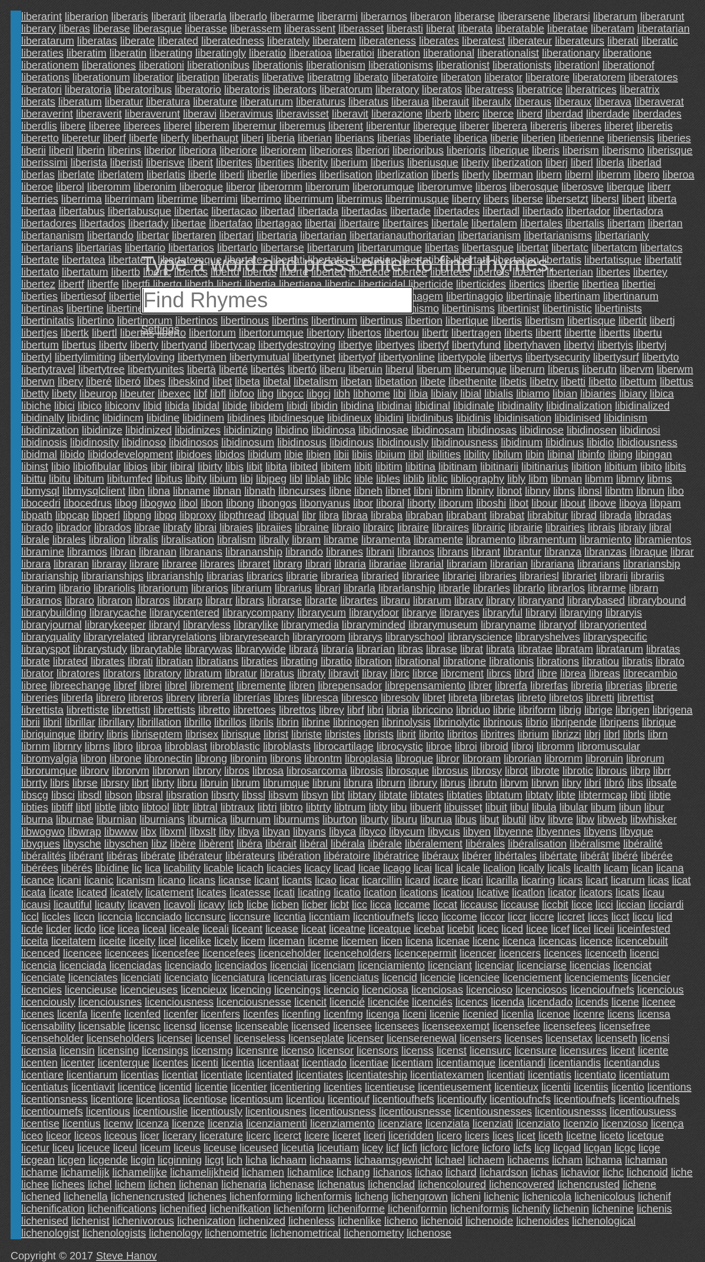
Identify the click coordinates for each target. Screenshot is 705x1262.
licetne (581, 1135)
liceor (58, 1135)
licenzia (225, 1123)
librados (112, 527)
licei (582, 929)
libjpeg (271, 478)
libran (123, 551)
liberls (445, 174)
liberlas (38, 174)
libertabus (82, 211)
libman (566, 478)
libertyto (660, 357)
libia (418, 393)
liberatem (334, 41)
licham (567, 1160)
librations (558, 661)
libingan (654, 454)
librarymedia (310, 624)
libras (410, 649)
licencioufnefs (602, 989)
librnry (67, 746)
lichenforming (261, 1196)
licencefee (176, 953)
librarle (454, 588)
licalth (587, 868)
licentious (108, 1111)
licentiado (324, 1062)
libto (129, 807)
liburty (374, 819)
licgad (567, 1148)
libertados (102, 223)
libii (341, 454)
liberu (333, 369)
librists (379, 734)
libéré (625, 856)
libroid (494, 746)
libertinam (577, 296)
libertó (302, 369)
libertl (104, 333)
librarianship (49, 576)
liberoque (201, 187)
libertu (647, 333)
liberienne (581, 138)
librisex (201, 734)
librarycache (118, 612)
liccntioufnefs (383, 916)
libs (635, 783)
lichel (100, 1184)
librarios (209, 588)
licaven (144, 904)
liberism (581, 150)
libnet (398, 491)
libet (222, 381)
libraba (387, 515)
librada (615, 515)
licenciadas (136, 965)
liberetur (81, 138)
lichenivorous (143, 1221)
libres (286, 697)
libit (255, 466)
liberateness (387, 41)
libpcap (72, 515)
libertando (110, 235)
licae (369, 868)
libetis (513, 381)
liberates (439, 41)
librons (285, 758)
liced (512, 929)
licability (182, 868)
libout (573, 503)
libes (154, 381)
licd (664, 916)
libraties (259, 661)
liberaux (572, 101)
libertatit (662, 260)
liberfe (143, 138)
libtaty (539, 795)
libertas (442, 247)
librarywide (261, 649)
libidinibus (429, 418)
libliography (477, 478)
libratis (637, 661)
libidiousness (647, 442)
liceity (142, 941)
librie (504, 710)
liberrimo (261, 199)
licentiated (269, 1075)
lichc (612, 1172)
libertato (40, 272)
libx (149, 831)
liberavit (350, 114)
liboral (390, 503)
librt (140, 783)
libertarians (47, 247)
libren (302, 685)
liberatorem (599, 77)
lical (444, 868)
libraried (380, 576)
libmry (630, 478)
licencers (520, 953)
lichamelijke (139, 1172)
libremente (261, 685)
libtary (362, 795)
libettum (638, 381)
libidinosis (44, 442)
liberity (312, 162)
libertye (355, 345)
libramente (438, 539)
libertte (580, 333)
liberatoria (88, 89)
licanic (99, 880)
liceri (374, 1135)
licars (570, 880)
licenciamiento (391, 965)
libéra (250, 843)
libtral (205, 807)
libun (630, 807)
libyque (636, 831)
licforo (496, 1148)
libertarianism (489, 235)
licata (33, 892)
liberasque (157, 28)
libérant (86, 856)
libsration (187, 795)
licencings (297, 989)
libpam (665, 503)
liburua (436, 819)
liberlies (299, 174)
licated (92, 892)
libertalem (495, 223)
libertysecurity (558, 357)
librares (217, 564)
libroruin (604, 758)
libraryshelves (548, 637)
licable (219, 868)
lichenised (44, 1221)
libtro (291, 807)
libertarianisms (557, 235)
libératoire (347, 856)
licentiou (305, 1099)
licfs (522, 1148)
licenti (204, 1062)
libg (265, 393)
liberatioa (310, 53)
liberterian (570, 272)
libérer (477, 856)
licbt (339, 904)
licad (344, 868)
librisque (240, 734)
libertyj (651, 345)
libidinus (565, 442)
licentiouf (348, 1099)
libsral (149, 795)
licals (559, 868)
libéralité (642, 843)
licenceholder (289, 953)
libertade (410, 211)
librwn (545, 783)
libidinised (577, 418)
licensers (480, 1038)
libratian (174, 661)
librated (70, 661)
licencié (347, 1002)
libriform (537, 710)
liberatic (659, 41)
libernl (579, 174)
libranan (157, 551)
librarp (188, 600)
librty (163, 783)
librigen (632, 710)
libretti (600, 697)
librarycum (321, 612)
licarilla (502, 880)
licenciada (82, 965)
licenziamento (342, 1123)
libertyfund (476, 345)
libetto (603, 381)
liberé (99, 381)
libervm (637, 369)
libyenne (514, 831)
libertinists (618, 308)
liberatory (397, 89)
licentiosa (158, 1099)
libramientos (662, 539)
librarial (427, 564)
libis (234, 466)
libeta (247, 381)
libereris (548, 126)
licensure (535, 1050)
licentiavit (93, 1087)
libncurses (302, 491)
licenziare (400, 1123)
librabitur (547, 515)
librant (486, 551)
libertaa (38, 211)
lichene (639, 1184)
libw (585, 819)
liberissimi (44, 162)
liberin (91, 150)
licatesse (250, 892)
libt (338, 795)
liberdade (607, 114)
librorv (94, 770)
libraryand (541, 600)
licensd (180, 1026)
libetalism (316, 381)
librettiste (88, 710)
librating (299, 661)
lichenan (199, 1184)
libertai (320, 223)
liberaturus (320, 101)
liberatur (124, 101)
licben (285, 904)
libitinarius (544, 466)
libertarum (330, 247)
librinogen (356, 722)
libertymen (202, 357)
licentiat (180, 1075)
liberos (491, 187)
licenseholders (120, 1038)
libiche (36, 405)
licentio (627, 1087)
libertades (456, 211)
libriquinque (48, 734)
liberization (517, 162)
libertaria (277, 235)
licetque (645, 1135)
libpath (36, 515)
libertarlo (237, 247)
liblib (413, 478)
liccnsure (249, 916)
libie (293, 454)
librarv (468, 600)
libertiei (638, 284)
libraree (179, 564)
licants (297, 880)
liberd (530, 114)
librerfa (511, 685)
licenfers (220, 1014)
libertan (665, 223)
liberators (295, 89)
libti (638, 795)
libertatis (561, 260)
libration (373, 661)
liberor (241, 187)
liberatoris (247, 89)
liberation (398, 53)
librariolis (114, 588)
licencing (251, 989)
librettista (42, 710)
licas (658, 880)
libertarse (282, 247)
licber (314, 904)
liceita (34, 941)
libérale (385, 843)
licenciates (93, 977)
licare (445, 880)
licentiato (595, 1075)
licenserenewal (421, 1038)
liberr (659, 187)
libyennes (558, 831)
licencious (660, 989)
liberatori (41, 89)
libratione (464, 661)
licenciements (596, 977)
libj (246, 478)
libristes (343, 734)
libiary (633, 393)
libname (191, 491)
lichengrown (419, 1196)
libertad (277, 211)
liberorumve (444, 187)
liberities (274, 162)
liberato (371, 77)
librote (545, 770)
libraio (346, 527)
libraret (254, 564)
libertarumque (389, 247)
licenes (37, 1014)
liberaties (42, 53)
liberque (625, 187)
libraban (424, 515)
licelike (195, 941)
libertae (188, 223)
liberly (476, 174)
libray (374, 673)
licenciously (48, 1002)
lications (419, 892)
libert (633, 199)
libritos (462, 734)
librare (144, 564)
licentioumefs (52, 1111)
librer (480, 685)
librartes (359, 600)
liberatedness (232, 41)
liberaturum (266, 101)
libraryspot (45, 649)
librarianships (112, 576)
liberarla (208, 16)
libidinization (50, 430)
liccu (643, 916)
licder (58, 929)
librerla (77, 697)
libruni (326, 783)
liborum (455, 503)
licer (150, 1135)
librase (441, 649)
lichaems (528, 1160)
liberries (39, 199)
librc (400, 673)
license (216, 1026)
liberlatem (121, 174)
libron (93, 758)
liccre (541, 916)
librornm (563, 758)
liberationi (161, 65)
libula (544, 807)
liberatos (442, 89)
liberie (504, 138)
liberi (252, 138)
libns (564, 491)
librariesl (539, 576)
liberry (466, 199)
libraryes (459, 612)
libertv (113, 345)
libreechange (80, 685)
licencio (341, 989)
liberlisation (346, 174)
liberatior (153, 77)
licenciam (333, 965)
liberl (582, 162)
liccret (571, 916)
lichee (35, 1184)
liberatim (87, 53)
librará (304, 649)
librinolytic (456, 722)
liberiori (372, 150)
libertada (318, 211)
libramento (490, 539)
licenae (452, 941)
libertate (40, 260)
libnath (259, 491)
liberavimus (246, 114)
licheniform (299, 1208)
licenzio (581, 1123)
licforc (434, 1148)
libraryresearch (255, 637)
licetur (35, 1148)
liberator (503, 77)
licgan (597, 1148)
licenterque (124, 1062)
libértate (558, 856)
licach (250, 868)
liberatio (267, 53)
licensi (655, 1038)
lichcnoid (647, 1172)
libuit (496, 807)
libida (177, 405)
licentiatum (644, 1075)
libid (152, 405)
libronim (248, 758)
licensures (583, 1050)
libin (535, 454)
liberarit (168, 16)
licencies (41, 989)
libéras (122, 856)
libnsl (590, 491)
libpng (137, 515)
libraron (114, 600)
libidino (291, 430)
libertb (125, 272)
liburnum (250, 819)
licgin (143, 1160)
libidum (264, 454)
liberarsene (524, 16)
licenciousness (178, 1002)
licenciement (531, 977)
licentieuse (390, 1087)
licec (488, 929)
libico (90, 405)
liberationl (577, 65)
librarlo (529, 588)
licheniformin (417, 1208)
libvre (560, 819)
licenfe (106, 1014)
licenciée (388, 1002)
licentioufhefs (404, 1099)
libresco (359, 697)
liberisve (165, 162)
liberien (538, 138)
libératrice (396, 856)
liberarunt (662, 16)
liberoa (678, 174)
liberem (212, 126)
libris (117, 734)
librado (37, 527)
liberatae (567, 28)
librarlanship (407, 588)
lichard (461, 1172)
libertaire (359, 223)
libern (549, 174)
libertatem (132, 260)
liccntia (290, 916)
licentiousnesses (493, 1111)
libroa (149, 746)
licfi (409, 1148)
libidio (599, 442)
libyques (40, 843)
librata (500, 649)
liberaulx (491, 101)
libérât (594, 856)
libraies (236, 527)
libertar (153, 235)
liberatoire (414, 77)
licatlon (528, 892)
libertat (532, 247)
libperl (106, 515)
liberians (354, 138)
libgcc (290, 393)
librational (417, 661)
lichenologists (114, 1233)
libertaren (194, 235)
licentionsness (54, 1099)
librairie (526, 527)
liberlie (262, 174)
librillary (116, 722)
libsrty (225, 795)
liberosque (534, 187)
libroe (439, 746)
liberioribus (418, 150)
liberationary (571, 53)
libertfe (103, 284)
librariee (420, 576)
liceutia (297, 1148)
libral (660, 527)
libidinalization (579, 405)
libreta (462, 697)
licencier (650, 977)
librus (452, 783)
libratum (203, 673)
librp (640, 770)
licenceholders (358, 953)
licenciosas (437, 989)
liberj (557, 162)
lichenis (654, 1208)
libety (64, 393)
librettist (635, 697)
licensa (653, 1014)
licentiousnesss (571, 1111)
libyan (276, 831)
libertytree (101, 369)
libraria (350, 564)
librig (570, 710)
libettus (676, 381)
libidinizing (248, 430)
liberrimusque (417, 199)
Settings (160, 329)
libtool (155, 807)
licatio (346, 892)
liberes (585, 126)
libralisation (187, 539)
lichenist (90, 1221)
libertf (71, 284)
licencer (477, 953)
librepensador (350, 685)
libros (236, 770)
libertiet (126, 296)
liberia (281, 138)
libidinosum (247, 442)
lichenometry (373, 1233)
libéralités (43, 856)
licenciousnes (110, 1002)
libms (659, 478)
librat (471, 649)
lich (234, 1160)
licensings (165, 1050)
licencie (438, 977)
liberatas (97, 41)
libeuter (137, 393)
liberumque (480, 369)
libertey (650, 272)
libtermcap (603, 795)
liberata (475, 28)
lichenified (182, 1208)
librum (245, 783)
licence (596, 941)
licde (32, 929)
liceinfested (643, 929)
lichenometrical (305, 1233)
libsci (63, 795)
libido (72, 454)
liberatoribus (143, 89)
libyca (342, 831)
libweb (613, 819)
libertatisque (612, 260)
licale (468, 868)
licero (449, 1135)
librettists (174, 710)
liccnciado (158, 916)
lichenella (85, 1196)
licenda (507, 1002)
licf (392, 1148)
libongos (277, 503)
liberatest (483, 41)
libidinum (522, 442)
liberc (467, 114)
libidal (206, 405)
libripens (619, 722)
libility (477, 454)
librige (598, 710)
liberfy (175, 138)
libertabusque (139, 211)
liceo (32, 1135)
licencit (310, 1002)
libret (433, 697)
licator (562, 892)
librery (180, 697)
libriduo (473, 710)
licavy (211, 904)
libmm (599, 478)
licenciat (632, 965)
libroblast (186, 746)
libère (183, 843)
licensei (175, 1038)
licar (349, 880)
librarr (218, 600)
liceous (120, 1135)
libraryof (557, 624)
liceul (125, 1148)
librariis (647, 576)
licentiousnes (276, 1111)
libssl (253, 795)
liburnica (207, 819)
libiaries (598, 393)
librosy (486, 770)
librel (176, 685)
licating (314, 892)
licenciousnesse (253, 1002)
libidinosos (193, 442)
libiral (182, 466)
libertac (191, 211)
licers (477, 1135)
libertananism (52, 235)
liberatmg (328, 77)
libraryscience (480, 637)
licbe (257, 904)
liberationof (628, 65)
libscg (34, 795)
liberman (513, 174)
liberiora (197, 150)
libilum (508, 454)
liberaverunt (152, 114)
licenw (118, 1123)
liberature (215, 101)
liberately (288, 41)
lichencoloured (452, 1184)
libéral (314, 843)
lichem (130, 1184)
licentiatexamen (447, 1075)
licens (620, 1014)
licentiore (112, 1099)
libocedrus (88, 503)
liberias (394, 138)
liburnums (297, 819)
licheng (371, 1196)
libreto (531, 697)
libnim (449, 491)
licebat (429, 929)
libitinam (457, 466)
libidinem (203, 418)
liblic (437, 478)
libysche (82, 843)
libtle (105, 807)
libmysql (40, 491)
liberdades (656, 114)
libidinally (42, 418)
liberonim (154, 187)
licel (167, 941)
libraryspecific (615, 637)
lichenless (311, 1221)
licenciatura (238, 977)
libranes (344, 551)
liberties (39, 296)
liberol (70, 187)
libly (516, 478)
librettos (297, 710)
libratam (574, 649)
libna (159, 491)
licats (628, 892)
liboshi (491, 503)
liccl (30, 916)
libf (200, 393)
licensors (378, 1050)
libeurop (98, 393)
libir (159, 466)
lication (380, 892)
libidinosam (437, 430)
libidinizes (198, 430)
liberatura (168, 101)
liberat (440, 28)
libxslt (202, 831)
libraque (648, 551)
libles (388, 478)
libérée (657, 856)
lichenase (291, 1184)
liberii (33, 150)
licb (235, 904)
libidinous (352, 442)
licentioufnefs (585, 1099)
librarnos (41, 600)
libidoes (194, 454)
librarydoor (374, 612)
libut (489, 819)
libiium (390, 454)
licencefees (228, 953)
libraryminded (373, 624)
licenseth (616, 1038)
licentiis (591, 1087)
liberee (105, 126)
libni (423, 491)
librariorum (163, 588)
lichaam (288, 1160)
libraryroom (318, 637)
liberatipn (198, 77)
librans (452, 551)
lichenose (428, 1233)
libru (187, 783)
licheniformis (479, 1208)
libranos (416, 551)
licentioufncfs (520, 1099)
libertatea (83, 260)
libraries (498, 576)
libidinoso (144, 442)
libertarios (191, 247)
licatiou (457, 892)
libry (572, 783)
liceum (155, 1148)
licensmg (212, 1050)
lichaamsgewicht (393, 1160)
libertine (85, 308)
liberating (170, 53)
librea (573, 673)
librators (122, 673)
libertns (137, 333)
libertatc (570, 247)
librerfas (549, 685)
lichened (41, 1196)
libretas (497, 697)
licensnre (257, 1050)
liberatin (128, 53)
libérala (348, 843)
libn (136, 491)
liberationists (522, 65)
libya (248, 831)
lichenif (654, 1196)
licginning (180, 1160)
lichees (68, 1184)
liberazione (396, 114)
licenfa (72, 1014)
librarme (607, 588)
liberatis (240, 77)
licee (537, 929)
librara (36, 564)
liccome (459, 916)
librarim (38, 588)
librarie (302, 576)
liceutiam (338, 1148)
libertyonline (406, 357)
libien (318, 454)
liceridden (411, 1135)
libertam (626, 223)
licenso (297, 1050)
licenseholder (52, 1038)
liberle (202, 174)
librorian (522, 758)
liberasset (361, 28)
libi (399, 393)
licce (581, 904)
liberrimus (360, 199)
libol (188, 503)
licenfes (261, 1014)
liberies (674, 138)
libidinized (148, 430)
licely (226, 941)
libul (519, 807)
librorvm (130, 770)
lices (502, 1135)
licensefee (516, 1026)
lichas (544, 1172)
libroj (522, 746)
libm (538, 478)
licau (653, 892)
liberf (114, 138)
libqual (283, 515)
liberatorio (198, 89)
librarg (288, 564)
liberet (618, 126)
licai (423, 868)
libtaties (465, 795)
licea (128, 929)
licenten (39, 1062)
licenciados (241, 965)
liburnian (116, 819)
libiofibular (97, 466)
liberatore (548, 77)
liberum (434, 369)
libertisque (591, 320)
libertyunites (156, 369)
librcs (498, 673)
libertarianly (622, 235)
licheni (466, 1196)
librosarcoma (316, 770)
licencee (82, 953)
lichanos (392, 1172)
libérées (39, 868)
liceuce (93, 1148)
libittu (33, 478)
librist (276, 734)
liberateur (530, 41)
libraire (413, 527)
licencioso (489, 989)
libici (64, 405)
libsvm (283, 795)
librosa (268, 770)
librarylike (255, 624)
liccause (520, 904)
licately (126, 892)
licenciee (479, 977)
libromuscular (608, 746)
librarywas (208, 649)
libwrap (84, 831)
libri (375, 710)
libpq (165, 515)
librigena (673, 710)
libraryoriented (613, 624)
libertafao (230, 223)
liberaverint (47, 114)
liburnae (75, 819)
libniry (480, 491)
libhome (371, 393)
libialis (498, 393)
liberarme (292, 16)
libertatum (85, 272)
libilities (443, 454)
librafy (177, 527)
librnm (35, 746)
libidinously (403, 442)
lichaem (486, 1160)
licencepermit (425, 953)
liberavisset (302, 114)
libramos (87, 551)
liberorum (327, 187)
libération (299, 856)
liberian (315, 138)
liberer (474, 126)
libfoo (242, 393)
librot (516, 770)
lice (107, 929)
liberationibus (218, 65)
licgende (108, 1160)
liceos (87, 1135)
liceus (187, 1148)
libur (654, 807)
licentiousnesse (415, 1111)
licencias (590, 965)
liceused (258, 1148)
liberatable (519, 28)
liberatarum (47, 41)
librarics (265, 576)
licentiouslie (160, 1111)
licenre (588, 1014)
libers (496, 199)
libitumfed (129, 478)
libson (118, 795)
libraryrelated (114, 637)
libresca (320, 697)
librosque (407, 770)
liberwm (675, 369)
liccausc (479, 904)
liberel (178, 126)
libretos (566, 697)
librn (658, 734)
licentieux (516, 1087)
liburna (37, 819)
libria (397, 710)
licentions (669, 1087)
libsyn (314, 795)
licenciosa (385, 989)
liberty (144, 345)
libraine (312, 527)
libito (651, 466)
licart (596, 880)
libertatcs (661, 247)
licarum (628, 880)
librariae (387, 564)
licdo (85, 929)
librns (97, 746)
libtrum (350, 807)
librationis (511, 661)
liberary (38, 28)
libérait (280, 843)
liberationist (463, 65)
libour (544, 503)
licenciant (450, 965)
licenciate (43, 977)
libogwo (158, 503)
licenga (383, 1014)
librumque (286, 783)
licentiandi (522, 1062)
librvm (514, 783)
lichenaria (244, 1184)
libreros (145, 697)
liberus (563, 369)
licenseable (262, 1026)
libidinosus (302, 442)
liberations (45, 77)
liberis (545, 150)
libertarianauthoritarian (402, 235)
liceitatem (73, 941)
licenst (452, 1050)
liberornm (280, 187)
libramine (42, 551)
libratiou (600, 661)
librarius (293, 588)
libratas (663, 649)
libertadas (364, 211)
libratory (162, 673)
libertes (613, 272)
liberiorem (283, 150)
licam (616, 868)
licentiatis (549, 1075)
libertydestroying (297, 345)
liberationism (335, 65)
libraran (71, 564)
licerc (258, 1135)
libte (566, 795)
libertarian (323, 235)
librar (681, 551)
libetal (277, 381)
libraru (395, 600)
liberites (234, 162)
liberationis (277, 65)
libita (276, 466)
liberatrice (540, 89)
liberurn (527, 369)
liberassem (256, 28)
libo (675, 491)
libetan (356, 381)
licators (595, 892)
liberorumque (383, 187)
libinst (34, 466)
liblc (342, 478)
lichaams (330, 1160)
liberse (527, 199)
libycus (444, 831)
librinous (502, 722)
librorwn (170, 770)
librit (406, 734)
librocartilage (344, 746)
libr (309, 515)
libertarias (99, 247)
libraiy (632, 527)
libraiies (274, 527)
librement (211, 685)
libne (340, 491)
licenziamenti (277, 1123)
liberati (622, 41)
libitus (169, 478)
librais (602, 527)
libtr (180, 807)
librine (316, 722)
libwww (121, 831)
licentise (40, 1123)
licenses (523, 1038)
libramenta (386, 539)
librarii (614, 576)
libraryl (164, 624)
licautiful (72, 904)
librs (59, 783)
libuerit (425, 807)
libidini (389, 418)
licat (681, 880)
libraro (79, 600)
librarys (365, 637)
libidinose (542, 430)
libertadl (501, 211)
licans (201, 880)
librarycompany (258, 612)
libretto (214, 710)
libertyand (184, 345)
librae (147, 527)
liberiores (331, 150)
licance (37, 880)
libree (34, 685)
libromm (555, 746)
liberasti (404, 28)
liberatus (368, 101)
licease (281, 929)
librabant (466, 515)
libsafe (661, 783)
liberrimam (129, 199)
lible (363, 478)
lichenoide (489, 1221)
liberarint (41, 16)
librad (584, 515)
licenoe (553, 1014)
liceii (604, 929)
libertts (614, 333)
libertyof (356, 357)
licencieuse (91, 989)
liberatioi (354, 53)
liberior (160, 150)
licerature (221, 1135)
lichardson (504, 1172)
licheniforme (356, 1208)
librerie (661, 685)
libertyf (433, 345)
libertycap (233, 345)
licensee (352, 1026)
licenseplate (316, 1038)
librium (533, 734)
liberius (387, 162)
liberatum (80, 101)
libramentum (547, 539)
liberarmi (337, 16)
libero (646, 174)
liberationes (109, 65)
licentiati (505, 1075)
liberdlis (39, 126)
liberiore (238, 150)
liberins (124, 150)
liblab (317, 478)
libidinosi (640, 430)
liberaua (410, 101)
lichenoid (442, 1221)
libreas (604, 673)
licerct (287, 1135)
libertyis (615, 345)
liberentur (388, 126)
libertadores (49, 223)
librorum (645, 758)
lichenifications (122, 1208)
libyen (477, 831)
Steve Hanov (126, 1255)
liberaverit (99, 114)
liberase (111, 28)
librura (358, 783)
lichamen (263, 1172)
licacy (317, 868)
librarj (328, 588)
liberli (232, 174)
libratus (277, 673)
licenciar (494, 965)
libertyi (579, 345)
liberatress (489, 89)
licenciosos (541, 989)
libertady (148, 223)
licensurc (490, 1050)
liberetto (40, 138)
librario (75, 588)
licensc (144, 1026)
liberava (612, 101)
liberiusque (432, 162)
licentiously (216, 1111)
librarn (643, 588)
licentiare (42, 1075)
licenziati (493, 1123)
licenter (78, 1062)
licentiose (205, 1099)
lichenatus (341, 1184)
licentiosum (256, 1099)
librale (35, 539)
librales (69, 539)
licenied (481, 1014)
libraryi (541, 612)
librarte (321, 600)
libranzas (605, 551)
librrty (34, 783)
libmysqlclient (93, 491)
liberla (610, 162)
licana (670, 868)
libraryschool (415, 637)
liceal (154, 929)
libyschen (126, 843)
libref (125, 685)
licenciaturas (297, 977)
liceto (612, 1135)
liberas (74, 28)
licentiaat (278, 1062)
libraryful (503, 612)
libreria (586, 685)
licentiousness (343, 1111)
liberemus (302, 126)
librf (355, 710)
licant (266, 880)
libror (447, 758)
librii (30, 722)
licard (417, 880)
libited (304, 466)
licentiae (368, 1062)
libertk (74, 333)
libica (662, 393)
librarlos (566, 588)
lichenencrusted (148, 1196)
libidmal (39, 454)
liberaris (129, 16)
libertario (145, 247)
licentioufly (461, 1099)
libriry (91, 734)
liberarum (615, 16)
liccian (631, 904)
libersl (605, 199)
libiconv (122, 405)
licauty (110, 904)
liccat (445, 904)
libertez (38, 284)
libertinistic (567, 308)
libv (537, 819)
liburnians (162, 819)
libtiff (62, 807)
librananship (254, 551)
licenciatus (354, 977)
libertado (542, 211)
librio (537, 722)
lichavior (580, 1172)
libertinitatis (47, 320)
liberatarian (663, 28)
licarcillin (382, 880)
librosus (450, 770)
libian (565, 393)
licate (61, 892)
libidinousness (464, 442)
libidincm (122, 418)
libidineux (349, 418)
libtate (393, 795)
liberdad (564, 114)
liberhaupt (215, 138)
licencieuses (149, 989)
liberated (178, 41)
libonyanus (325, 503)
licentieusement (454, 1087)
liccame (412, 904)
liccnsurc (205, 916)
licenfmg (343, 1014)
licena (419, 941)
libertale (449, 223)
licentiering (295, 1087)
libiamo (532, 393)
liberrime (177, 199)
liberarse (474, 16)
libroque (414, 758)
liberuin (365, 369)
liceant (247, 929)
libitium (620, 466)
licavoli (179, 904)
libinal (560, 454)
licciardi (666, 904)
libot (519, 503)
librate (35, 661)
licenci (644, 953)
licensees (397, 1026)
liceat (313, 929)
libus (465, 819)
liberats (38, 101)
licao (326, 880)
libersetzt (567, 199)
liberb (438, 114)
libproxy (197, 515)
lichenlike (359, 1221)
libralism (236, 539)
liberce (498, 114)
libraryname (508, 624)
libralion (107, 539)
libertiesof (83, 296)
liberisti (126, 162)
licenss (417, 1050)
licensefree (624, 1026)
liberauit (450, 101)
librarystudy (100, 649)
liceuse (220, 1148)
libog (126, 503)
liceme (323, 941)
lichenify (531, 1208)
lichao (428, 1172)
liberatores (652, 77)
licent (622, 1050)
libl (296, 478)
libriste (306, 734)
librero (110, 697)
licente (653, 1050)
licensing (118, 1050)
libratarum (619, 649)
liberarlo (248, 16)
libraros (152, 600)
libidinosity (94, 442)
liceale (184, 929)
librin (287, 722)
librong (211, 758)
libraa (355, 515)
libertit (632, 320)
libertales (541, 223)
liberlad (644, 162)
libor (363, 503)
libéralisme (595, 843)
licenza (152, 1123)
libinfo (591, 454)
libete (433, 381)
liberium (349, 162)
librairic (488, 527)
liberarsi (571, 16)
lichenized (261, 1221)
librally (274, 539)
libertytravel (48, 369)
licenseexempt (456, 1026)
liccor (492, 916)
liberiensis (630, 138)
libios (135, 466)
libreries (39, 697)
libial (471, 393)
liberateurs (579, 41)
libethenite (472, 381)
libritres (497, 734)
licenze (188, 1123)
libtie (660, 795)
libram (306, 539)
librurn (390, 783)
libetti (573, 381)
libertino (95, 320)
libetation (396, 381)
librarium (251, 588)
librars (250, 600)
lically (531, 868)
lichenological (604, 1221)
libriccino (432, 710)
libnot (509, 491)
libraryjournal (51, 624)
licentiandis (574, 1062)
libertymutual (260, 357)
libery (70, 381)
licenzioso (624, 1123)
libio (60, 466)
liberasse (206, 28)
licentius (81, 1123)
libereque (434, 126)
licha (256, 1160)
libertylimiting (85, 357)
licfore (465, 1148)
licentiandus (632, 1062)
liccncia (115, 916)
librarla (359, 588)
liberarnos (383, 16)
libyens (600, 831)
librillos (230, 722)
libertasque (488, 247)
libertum (40, 345)
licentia (237, 1062)
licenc (486, 941)
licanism (135, 880)
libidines (246, 418)
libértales (515, 856)
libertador (588, 211)
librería (213, 697)
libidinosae (383, 430)
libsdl (90, 795)
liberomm (109, 187)
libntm (619, 491)
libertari (236, 235)
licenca (518, 941)
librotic (578, 770)
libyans (309, 831)
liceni (415, 1014)
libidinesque (296, 418)
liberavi (199, 114)
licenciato (186, 977)
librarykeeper (115, 624)
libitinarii (499, 466)
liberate (137, 41)
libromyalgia (49, 758)
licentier (249, 1087)
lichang (353, 1172)
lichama (603, 1160)
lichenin (571, 1208)
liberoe (37, 187)
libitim (388, 466)
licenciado (188, 965)
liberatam (612, 28)
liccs (598, 916)
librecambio (650, 673)
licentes (170, 1062)
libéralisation (537, 843)
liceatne (347, 929)
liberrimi (219, 199)
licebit (460, 929)
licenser (365, 1038)
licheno (401, 1221)
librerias (624, 685)
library (500, 600)
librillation (159, 722)
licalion (499, 868)
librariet (579, 576)
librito (431, 734)
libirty (210, 466)
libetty (35, 393)
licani (69, 880)
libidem (267, 405)
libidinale (473, 405)
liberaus (533, 101)
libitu (59, 478)
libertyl (36, 357)
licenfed (142, 1014)
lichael (450, 1160)
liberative (283, 77)
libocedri (40, 503)
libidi (297, 405)
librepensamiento (425, 685)
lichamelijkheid (204, 1172)
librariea (339, 576)
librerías (251, 697)
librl (611, 734)
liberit (200, 162)
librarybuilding (53, 612)
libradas (653, 515)
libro (123, 746)
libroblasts (287, 746)
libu (399, 807)
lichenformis (323, 1196)
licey (372, 1148)
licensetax (569, 1038)
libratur (241, 673)
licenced (40, 953)
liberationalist (508, 53)
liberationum (101, 77)
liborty (421, 503)
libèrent (216, 843)
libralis (143, 539)
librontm (323, 758)
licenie (445, 1014)
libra (329, 515)
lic (137, 868)
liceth (550, 1135)
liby (227, 831)
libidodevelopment (130, 454)
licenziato (538, 1123)
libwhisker (653, 819)
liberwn (38, 381)
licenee (658, 1002)
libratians (217, 661)
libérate (158, 856)
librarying (580, 612)
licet (526, 1135)
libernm (613, 174)
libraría (337, 649)
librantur (522, 551)
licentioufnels (649, 1099)
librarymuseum (442, 624)
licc (359, 904)
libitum (89, 478)
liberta (662, 199)
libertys (505, 357)
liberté (233, 369)
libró (614, 783)
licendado (550, 1002)
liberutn (599, 369)
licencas (557, 941)
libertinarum (630, 296)
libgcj (318, 393)
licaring (538, 880)
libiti (363, 466)
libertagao (279, 223)
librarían (376, 649)
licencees (127, 953)
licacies (284, 868)
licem (253, 941)
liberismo (623, 150)
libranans (200, 551)
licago (397, 868)
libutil (514, 819)
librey (331, 710)
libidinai (394, 405)
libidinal (432, 405)
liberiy (475, 162)
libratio (336, 661)
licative (493, 892)
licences (563, 953)
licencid (400, 977)
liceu (63, 1148)
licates (211, 892)
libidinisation (523, 418)
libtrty (318, 807)
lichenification (53, 1208)
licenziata (447, 1123)
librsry (115, 783)
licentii (556, 1087)
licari (472, 880)
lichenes (207, 1196)
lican (642, 868)
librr (662, 770)
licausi (36, 904)
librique (659, 722)
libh (341, 393)
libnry (537, 491)
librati (140, 661)
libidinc (83, 418)
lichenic (501, 1196)
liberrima (81, 199)
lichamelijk (84, 1172)
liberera (509, 126)
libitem (336, 466)
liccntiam (329, 916)
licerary (179, 1135)
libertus (79, 345)
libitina (420, 466)
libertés (268, 369)
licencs (472, 1002)
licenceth (606, 953)
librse (85, 783)
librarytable (156, 649)
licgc (625, 1148)
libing (620, 454)
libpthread (242, 515)
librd (524, 673)
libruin (214, 783)
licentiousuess (643, 1111)
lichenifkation (240, 1208)
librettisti (131, 710)
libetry (544, 381)
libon (212, 503)
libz (159, 843)
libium (223, 478)
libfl (218, 393)
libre (547, 673)
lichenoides (542, 1221)
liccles (56, 916)
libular (573, 807)
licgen (71, 1160)
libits (675, 466)
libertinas (42, 308)
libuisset (463, 807)
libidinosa (333, 430)
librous (611, 770)
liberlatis (166, 174)
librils (261, 722)
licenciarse (541, 965)
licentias (140, 1075)
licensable (101, 1026)
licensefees (569, 1026)
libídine (112, 868)
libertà (201, 369)
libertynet (313, 357)
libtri (267, 807)
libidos (230, 454)
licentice (137, 1087)
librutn (482, 783)
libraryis (623, 612)
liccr (517, 916)
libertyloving (147, 357)
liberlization (401, 174)
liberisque (670, 150)
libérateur (200, 856)
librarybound (657, 600)
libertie (563, 284)
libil (416, 454)
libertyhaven (532, 345)
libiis (362, 454)
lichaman (646, 1160)
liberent (345, 126)
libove (602, 503)
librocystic (399, 746)
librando (304, 551)
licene (625, 1002)
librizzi (567, 734)
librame (340, 539)
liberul (399, 369)
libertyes (394, 345)
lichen (162, 1184)
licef (560, 929)
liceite (112, 941)
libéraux (440, 856)
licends (591, 1002)
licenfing (301, 1014)
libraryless (207, 624)
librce (425, 673)
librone (125, 758)
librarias (224, 576)
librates (107, 661)
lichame (39, 1172)
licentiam (412, 1062)
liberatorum (346, 89)
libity (195, 478)
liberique (509, 150)
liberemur (254, 126)
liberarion (86, 16)
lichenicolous (604, 1196)
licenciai (289, 965)
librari (318, 564)
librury (422, 783)
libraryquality (50, 637)
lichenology (175, 1233)
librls (634, 734)
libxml (172, 831)
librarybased (596, 600)
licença (667, 1123)
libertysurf (616, 357)
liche (681, 1172)
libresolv (400, 697)
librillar (80, 722)
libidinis (473, 418)
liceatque (389, 929)
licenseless (259, 1038)
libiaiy (444, 393)
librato (670, 661)
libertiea (600, 284)
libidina (357, 405)
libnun (650, 491)
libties (34, 807)
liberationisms (400, 65)
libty (378, 807)
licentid (175, 1087)
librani (380, 551)
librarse (284, 600)
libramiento (605, 539)
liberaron (430, 16)
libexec (174, 393)
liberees (141, 126)
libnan (227, 491)
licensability (48, 1026)
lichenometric (236, 1233)
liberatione (627, 53)
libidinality (521, 405)
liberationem (50, 65)
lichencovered (521, 1184)
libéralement (434, 843)
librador (74, 527)
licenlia (517, 1014)
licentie (211, 1087)
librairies (565, 527)
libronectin (168, 758)
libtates (427, 795)
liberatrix (640, 89)
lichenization (206, 1221)
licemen (359, 941)
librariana (552, 564)
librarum (432, 600)
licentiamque (465, 1062)
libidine (163, 418)
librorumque (49, 770)
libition (586, 466)
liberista (88, 162)
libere (73, 126)
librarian (509, 564)
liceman (286, 941)
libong (240, 503)
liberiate (432, 138)
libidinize (102, 430)
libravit (343, 673)
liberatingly (220, 53)
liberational (448, 53)
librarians (598, 564)
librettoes (254, 710)
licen (391, 941)
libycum (407, 831)
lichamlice (310, 1172)
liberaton (461, 77)
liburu (404, 819)
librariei (459, 576)
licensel (213, 1038)
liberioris (466, 150)
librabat (507, 515)
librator (37, 673)
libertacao (234, 211)
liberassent (310, 28)
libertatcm (614, 247)
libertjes (39, 333)
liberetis (654, 126)
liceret (346, 1135)
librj (592, 734)
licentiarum (92, 1075)
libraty (311, 673)
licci (604, 904)
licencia (39, 965)
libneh (368, 491)
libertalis (584, 223)
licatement (170, 892)
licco (427, 916)
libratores (78, 673)
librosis (366, 770)
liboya (633, 503)
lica (153, 868)
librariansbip (651, 564)
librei (151, 685)
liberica (470, 138)
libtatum (503, 795)
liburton (339, 819)
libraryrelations (182, 637)
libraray (109, 564)
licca (380, 904)
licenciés (432, 1002)
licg (542, 1148)
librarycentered (184, 612)
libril (52, 722)
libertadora (638, 211)
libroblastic (235, 746)
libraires (450, 527)
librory (206, 770)
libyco (372, 831)
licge (649, 1148)
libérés (77, 868)
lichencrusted (588, 1184)
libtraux (238, 807)
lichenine (613, 1208)
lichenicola (546, 1196)
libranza (562, 551)
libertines (127, 308)
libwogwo (43, 831)
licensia (39, 1050)
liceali (215, 929)
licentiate (221, 1075)
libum (603, 807)
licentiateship (377, 1075)
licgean (38, 1160)
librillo (197, 722)
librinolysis (406, 722)
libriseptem (157, 734)
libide (234, 405)
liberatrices (591, 89)
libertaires (406, 223)
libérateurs (250, 856)
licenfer (180, 1014)
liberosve (583, 187)
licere (317, 1135)
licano (171, 880)
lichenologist (50, 1233)
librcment (462, 673)
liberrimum (308, 199)
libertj (662, 320)
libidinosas (492, 430)
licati (284, 892)
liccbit (555, 904)
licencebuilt (642, 941)
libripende (573, 722)
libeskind (189, 381)
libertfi (136, 284)
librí (592, 783)
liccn (84, 916)
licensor (335, 1050)
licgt (214, 1160)
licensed (310, 1026)
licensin (77, 1050)
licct (620, 916)
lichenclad (391, 1184)
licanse (234, 880)
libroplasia (369, 758)
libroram (482, 758)
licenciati (141, 977)
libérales (484, 843)
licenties (342, 1087)
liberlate (76, 174)
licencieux (203, 989)
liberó (128, 381)
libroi (466, 746)
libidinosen (592, 430)
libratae (535, 649)
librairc (378, 527)
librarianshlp (175, 576)
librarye (419, 612)
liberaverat (659, 101)
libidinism (625, 418)
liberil (61, 150)
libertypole (462, 357)
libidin (324, 405)
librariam (467, 564)
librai (205, 527)
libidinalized (642, 405)
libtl (84, 807)
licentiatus (44, 1087)
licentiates (319, 1075)
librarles (491, 588)
